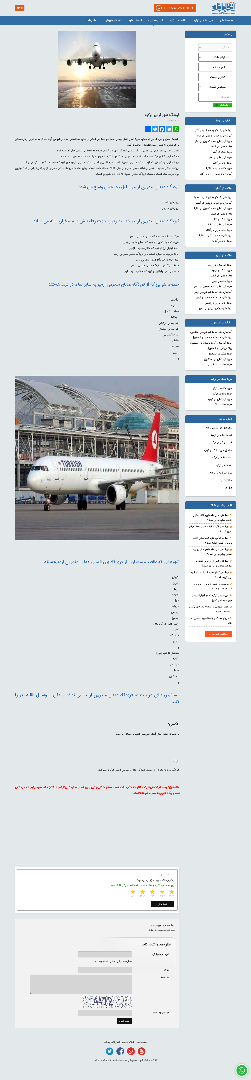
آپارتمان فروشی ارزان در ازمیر (215, 308)
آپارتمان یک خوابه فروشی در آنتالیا (213, 197)
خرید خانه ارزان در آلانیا (219, 168)
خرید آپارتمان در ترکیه (220, 399)
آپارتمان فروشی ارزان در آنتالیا (215, 235)
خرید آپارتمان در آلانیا (220, 157)
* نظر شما (164, 978)
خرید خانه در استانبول (220, 364)
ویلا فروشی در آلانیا (221, 146)
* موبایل (165, 970)
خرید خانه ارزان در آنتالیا (219, 230)
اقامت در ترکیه (177, 20)
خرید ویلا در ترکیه (222, 393)
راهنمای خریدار (112, 20)
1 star (171, 892)
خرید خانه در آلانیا (222, 163)
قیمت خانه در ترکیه (221, 435)
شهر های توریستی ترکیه (219, 427)
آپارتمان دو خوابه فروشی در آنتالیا (214, 203)
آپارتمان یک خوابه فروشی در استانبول (211, 332)
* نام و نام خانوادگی (159, 954)
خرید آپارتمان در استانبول (218, 359)
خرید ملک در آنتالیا (222, 219)
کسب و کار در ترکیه (221, 442)
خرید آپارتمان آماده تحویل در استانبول (211, 343)
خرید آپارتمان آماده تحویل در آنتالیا (213, 208)
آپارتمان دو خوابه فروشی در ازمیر (214, 297)
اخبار (117, 1042)
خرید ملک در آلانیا (222, 152)
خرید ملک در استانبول (220, 353)
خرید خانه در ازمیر (222, 281)
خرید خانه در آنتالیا (222, 241)
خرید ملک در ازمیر (222, 270)
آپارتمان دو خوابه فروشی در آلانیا (214, 135)
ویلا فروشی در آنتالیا (221, 213)
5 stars (132, 892)
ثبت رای (162, 904)
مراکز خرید (226, 480)
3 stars (152, 892)
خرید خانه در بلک (222, 404)
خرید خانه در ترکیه (202, 20)
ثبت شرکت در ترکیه (221, 472)
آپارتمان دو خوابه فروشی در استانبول (212, 337)
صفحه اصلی (226, 20)
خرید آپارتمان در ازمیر (220, 265)
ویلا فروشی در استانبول (219, 348)
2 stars (161, 892)
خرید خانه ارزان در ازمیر (218, 303)
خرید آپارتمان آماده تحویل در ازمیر (213, 286)
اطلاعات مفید (135, 20)
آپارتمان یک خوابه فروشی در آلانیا (213, 130)
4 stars (142, 892)
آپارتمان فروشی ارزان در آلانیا (216, 173)
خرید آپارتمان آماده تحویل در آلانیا (213, 141)
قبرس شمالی (155, 20)
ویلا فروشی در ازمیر (221, 275)
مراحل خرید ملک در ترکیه (217, 450)
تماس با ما (92, 20)
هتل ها (228, 487)
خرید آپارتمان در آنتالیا (220, 224)
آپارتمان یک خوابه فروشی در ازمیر (213, 292)
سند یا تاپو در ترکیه (221, 457)
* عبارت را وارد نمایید (161, 1013)
